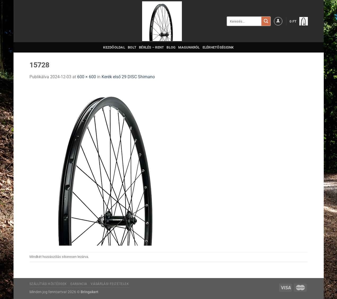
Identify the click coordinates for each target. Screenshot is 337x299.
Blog (171, 47)
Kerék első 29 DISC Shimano (128, 76)
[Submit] (265, 21)
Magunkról (189, 47)
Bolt (132, 47)
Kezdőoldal (114, 47)
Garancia (78, 284)
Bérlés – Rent (151, 47)
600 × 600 (86, 76)
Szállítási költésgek (48, 284)
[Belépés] (278, 21)
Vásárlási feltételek (110, 284)
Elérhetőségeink (218, 47)
